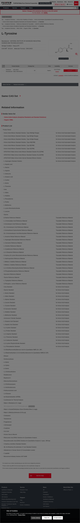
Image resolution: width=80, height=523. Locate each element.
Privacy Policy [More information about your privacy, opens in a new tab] (21, 515)
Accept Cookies (58, 517)
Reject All (46, 517)
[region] (40, 515)
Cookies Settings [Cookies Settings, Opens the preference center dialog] (36, 517)
